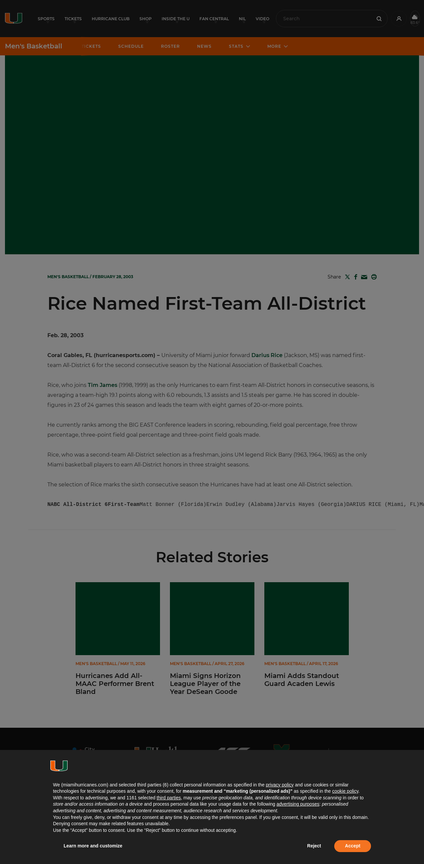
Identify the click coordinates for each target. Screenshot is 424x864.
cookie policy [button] (345, 791)
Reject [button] (314, 845)
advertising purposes (298, 804)
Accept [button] (352, 845)
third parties (169, 797)
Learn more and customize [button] (93, 845)
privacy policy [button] (279, 784)
